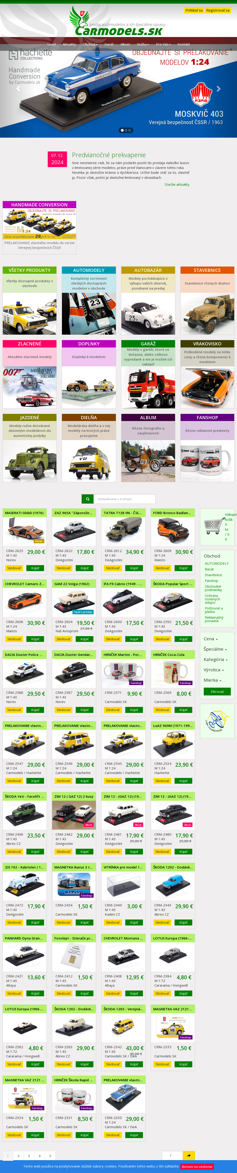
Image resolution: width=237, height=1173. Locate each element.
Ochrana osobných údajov (212, 599)
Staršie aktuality (177, 184)
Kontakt (184, 44)
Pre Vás (163, 44)
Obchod (90, 44)
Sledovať (14, 568)
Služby (143, 44)
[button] (18, 87)
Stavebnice (213, 574)
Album (125, 44)
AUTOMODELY (217, 563)
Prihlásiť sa (194, 10)
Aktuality (69, 44)
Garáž (109, 44)
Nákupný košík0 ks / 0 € (219, 526)
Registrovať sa (217, 10)
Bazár (209, 569)
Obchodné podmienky (213, 588)
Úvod (51, 44)
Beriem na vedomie (197, 1166)
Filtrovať (217, 691)
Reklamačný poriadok (214, 619)
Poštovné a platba (214, 610)
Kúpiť (35, 568)
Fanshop (211, 580)
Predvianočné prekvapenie (109, 155)
